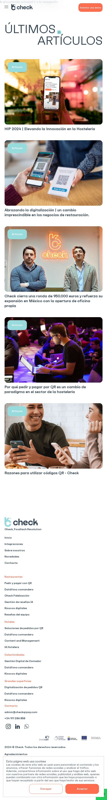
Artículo (17, 67)
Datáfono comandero (18, 589)
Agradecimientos (15, 754)
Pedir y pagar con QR (18, 583)
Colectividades (14, 654)
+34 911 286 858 (14, 718)
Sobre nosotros (14, 550)
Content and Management (22, 640)
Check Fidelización (16, 595)
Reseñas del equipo (17, 614)
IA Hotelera (11, 647)
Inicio (8, 537)
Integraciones (13, 544)
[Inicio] (23, 7)
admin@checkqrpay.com (20, 712)
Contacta (11, 563)
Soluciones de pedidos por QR (23, 628)
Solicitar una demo (90, 7)
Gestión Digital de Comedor (22, 661)
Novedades (11, 556)
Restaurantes (13, 576)
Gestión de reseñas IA (18, 602)
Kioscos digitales (15, 608)
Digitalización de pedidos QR (23, 687)
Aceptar (82, 788)
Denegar (46, 788)
